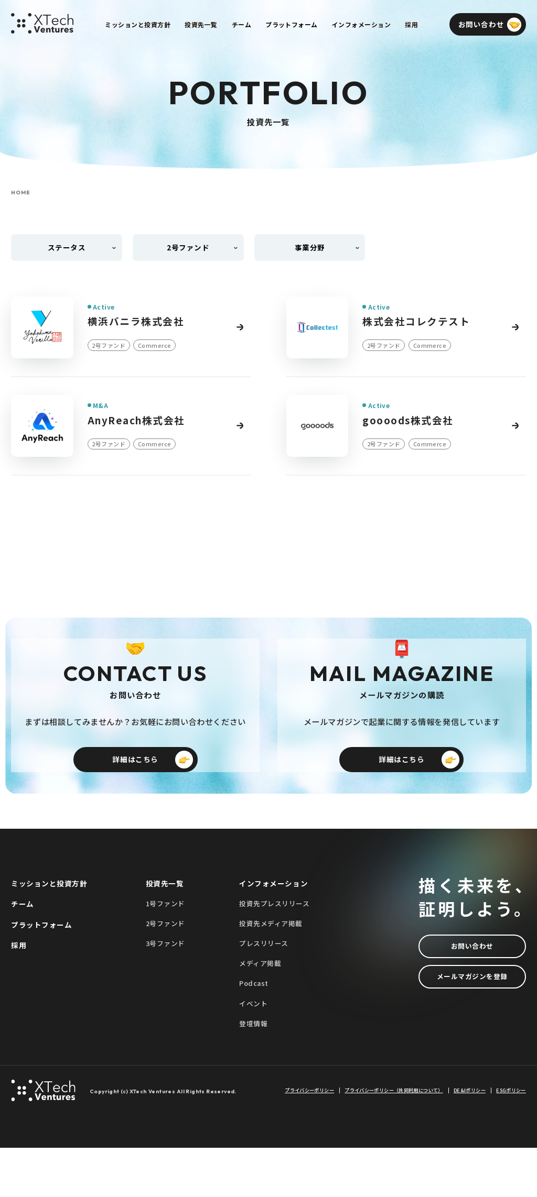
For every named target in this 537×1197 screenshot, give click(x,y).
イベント (253, 1053)
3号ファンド (165, 993)
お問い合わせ (472, 996)
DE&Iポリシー (470, 1140)
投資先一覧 (165, 933)
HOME (20, 192)
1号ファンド (165, 953)
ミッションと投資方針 (49, 933)
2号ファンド (165, 973)
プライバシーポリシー (309, 1140)
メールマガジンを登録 (472, 1026)
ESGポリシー (511, 1140)
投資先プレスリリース (274, 953)
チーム (22, 953)
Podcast (253, 1033)
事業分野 (310, 247)
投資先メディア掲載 (271, 973)
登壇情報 (253, 1073)
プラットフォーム (41, 974)
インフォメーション (273, 933)
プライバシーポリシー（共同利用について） (394, 1140)
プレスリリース (263, 993)
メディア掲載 (260, 1013)
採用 (18, 994)
